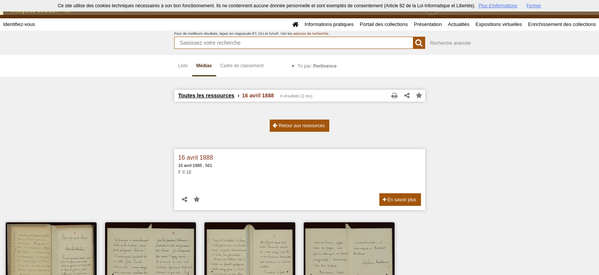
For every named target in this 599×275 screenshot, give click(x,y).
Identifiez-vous (19, 24)
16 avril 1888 (195, 157)
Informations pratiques (329, 24)
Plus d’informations (498, 5)
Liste (183, 65)
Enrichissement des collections (562, 24)
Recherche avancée (450, 43)
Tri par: (317, 66)
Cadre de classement (242, 65)
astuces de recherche (311, 33)
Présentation (428, 24)
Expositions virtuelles (499, 24)
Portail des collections (384, 24)
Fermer (533, 5)
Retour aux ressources (299, 125)
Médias (204, 65)
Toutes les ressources (206, 95)
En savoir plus (399, 199)
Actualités (458, 24)
